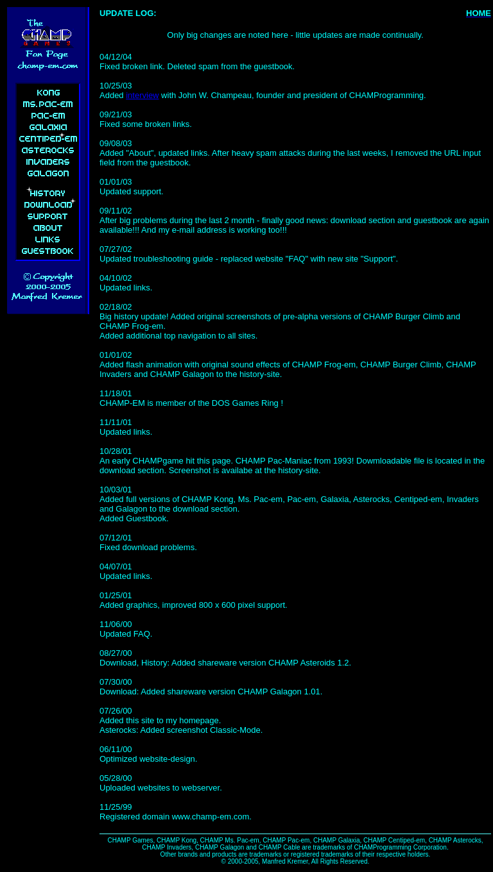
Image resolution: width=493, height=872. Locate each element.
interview (142, 95)
